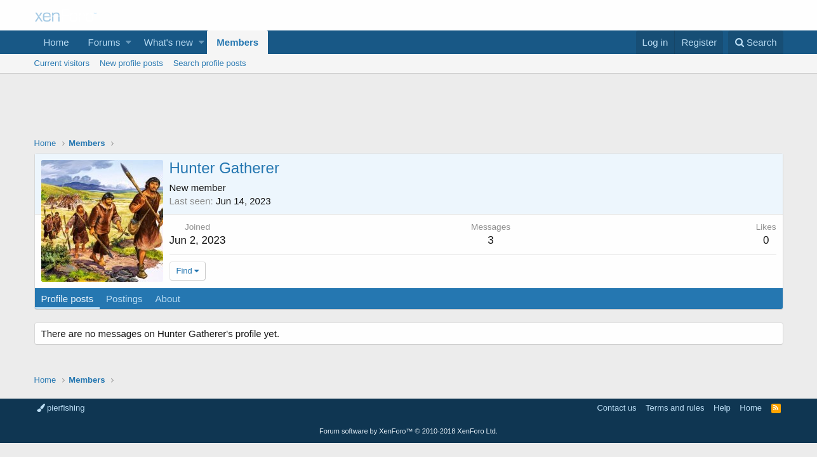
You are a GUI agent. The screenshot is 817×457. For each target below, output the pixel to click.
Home (56, 42)
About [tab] (168, 298)
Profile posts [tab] (67, 298)
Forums (104, 42)
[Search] (755, 42)
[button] (129, 42)
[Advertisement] (408, 108)
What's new (168, 42)
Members (237, 42)
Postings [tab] (124, 298)
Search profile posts (209, 63)
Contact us (616, 408)
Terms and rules (675, 408)
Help (722, 408)
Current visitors (62, 63)
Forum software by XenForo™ (408, 431)
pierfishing (61, 408)
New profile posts (131, 63)
